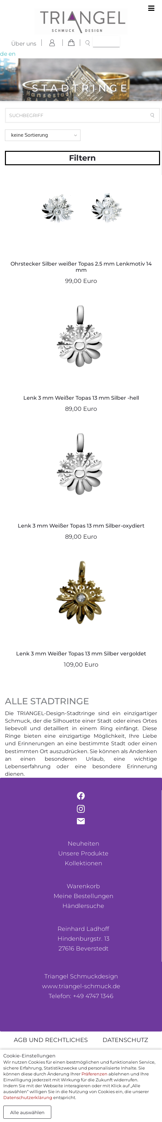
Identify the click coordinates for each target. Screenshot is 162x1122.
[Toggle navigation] (151, 8)
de (3, 53)
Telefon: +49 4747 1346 (81, 996)
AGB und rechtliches (51, 1040)
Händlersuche (83, 906)
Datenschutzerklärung (27, 1097)
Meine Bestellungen (83, 896)
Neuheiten (83, 843)
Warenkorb (83, 886)
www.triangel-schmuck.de (81, 986)
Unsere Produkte (83, 853)
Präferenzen (94, 1073)
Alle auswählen (27, 1112)
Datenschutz (125, 1040)
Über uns (23, 43)
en (12, 53)
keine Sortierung (29, 135)
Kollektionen (83, 863)
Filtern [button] (82, 158)
